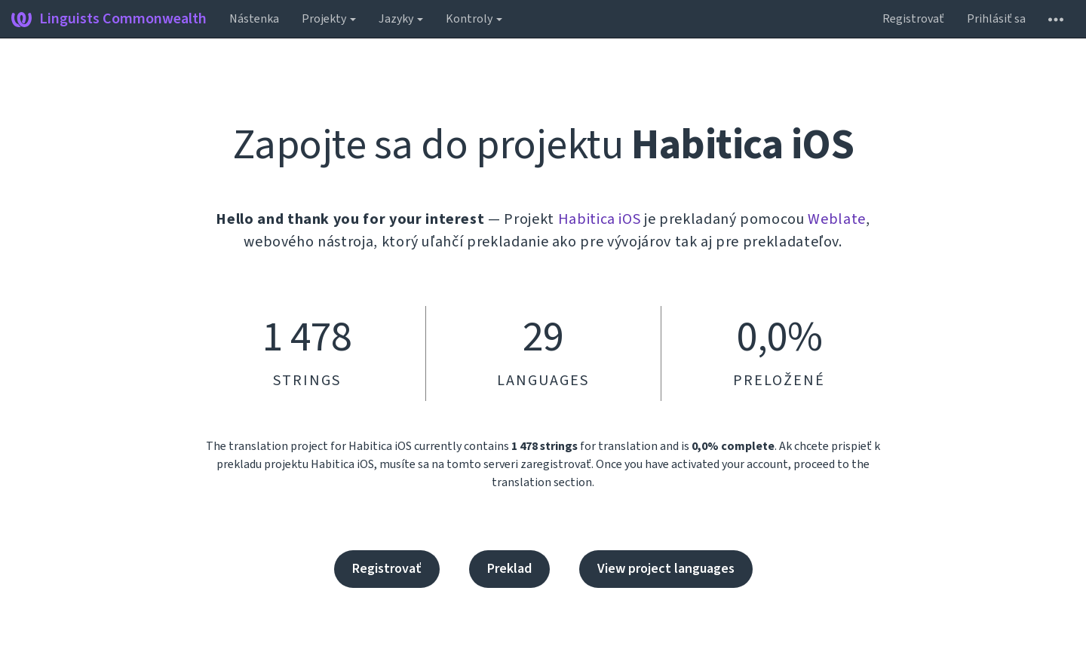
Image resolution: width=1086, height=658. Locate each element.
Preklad (509, 568)
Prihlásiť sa (996, 19)
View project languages (666, 568)
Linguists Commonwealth (109, 18)
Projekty (329, 19)
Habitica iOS (599, 219)
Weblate (837, 219)
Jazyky (401, 19)
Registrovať (913, 19)
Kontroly (474, 19)
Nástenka (254, 19)
